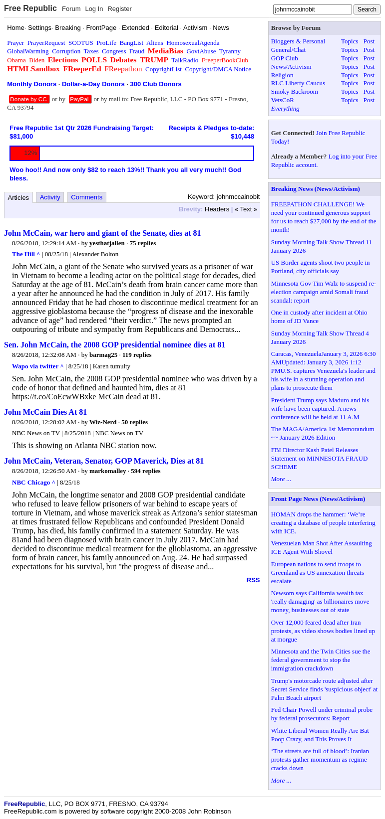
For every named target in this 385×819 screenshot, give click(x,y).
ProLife (106, 42)
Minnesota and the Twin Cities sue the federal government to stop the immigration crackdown (321, 660)
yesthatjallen (107, 243)
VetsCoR (282, 100)
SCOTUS (80, 42)
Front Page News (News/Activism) (318, 498)
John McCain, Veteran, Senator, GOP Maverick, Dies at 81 (104, 461)
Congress (114, 51)
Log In (94, 8)
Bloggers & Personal (298, 41)
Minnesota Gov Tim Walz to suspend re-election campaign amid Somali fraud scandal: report (323, 292)
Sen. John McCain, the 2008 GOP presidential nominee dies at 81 (114, 344)
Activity (50, 197)
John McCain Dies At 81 (45, 412)
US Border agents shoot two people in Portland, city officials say (320, 267)
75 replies (142, 243)
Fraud (136, 51)
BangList (132, 42)
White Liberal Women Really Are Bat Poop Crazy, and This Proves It (320, 735)
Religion (282, 75)
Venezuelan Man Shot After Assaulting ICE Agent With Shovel (321, 547)
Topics (349, 41)
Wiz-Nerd (103, 422)
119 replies (137, 354)
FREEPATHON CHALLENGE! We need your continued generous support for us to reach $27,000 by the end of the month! (324, 216)
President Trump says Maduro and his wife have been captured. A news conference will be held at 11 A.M (320, 408)
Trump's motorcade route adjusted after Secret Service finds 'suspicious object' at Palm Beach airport (324, 689)
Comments (86, 197)
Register (119, 8)
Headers (217, 209)
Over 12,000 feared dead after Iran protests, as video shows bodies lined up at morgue (323, 631)
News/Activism (291, 66)
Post (369, 41)
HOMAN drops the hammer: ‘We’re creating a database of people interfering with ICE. (323, 522)
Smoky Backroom (294, 91)
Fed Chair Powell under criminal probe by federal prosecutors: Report (322, 714)
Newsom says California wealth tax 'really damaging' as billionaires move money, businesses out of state (320, 601)
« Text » (246, 209)
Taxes (90, 51)
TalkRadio (184, 60)
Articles (18, 197)
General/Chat (288, 49)
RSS (253, 580)
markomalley (107, 471)
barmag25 (103, 354)
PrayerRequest (46, 42)
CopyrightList (163, 69)
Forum (71, 8)
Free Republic (30, 8)
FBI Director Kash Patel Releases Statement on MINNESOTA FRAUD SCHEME (319, 458)
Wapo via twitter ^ (38, 366)
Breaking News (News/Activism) (315, 188)
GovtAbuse (201, 51)
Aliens (154, 42)
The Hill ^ (26, 254)
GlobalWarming (27, 51)
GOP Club (284, 58)
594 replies (145, 471)
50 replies (134, 422)
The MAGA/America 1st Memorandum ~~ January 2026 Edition (323, 433)
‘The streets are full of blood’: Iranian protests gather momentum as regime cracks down (320, 759)
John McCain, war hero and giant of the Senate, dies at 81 (102, 233)
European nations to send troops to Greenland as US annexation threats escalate (317, 572)
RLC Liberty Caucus (298, 83)
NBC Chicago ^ (33, 482)
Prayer (15, 42)
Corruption (66, 51)
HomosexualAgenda (192, 42)
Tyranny (230, 51)
